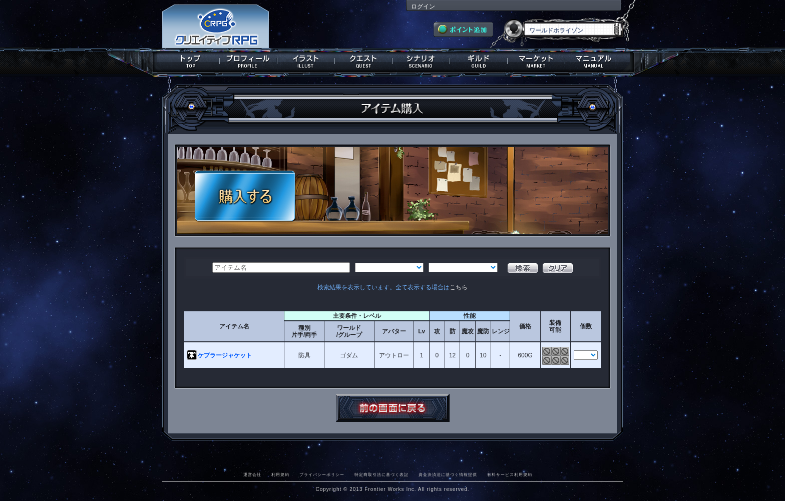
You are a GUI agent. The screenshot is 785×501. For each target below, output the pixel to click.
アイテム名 (234, 326)
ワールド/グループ (349, 331)
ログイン (423, 6)
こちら (459, 287)
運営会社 (252, 474)
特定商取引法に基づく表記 (381, 474)
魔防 (483, 331)
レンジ (501, 331)
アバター (394, 331)
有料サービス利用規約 (509, 474)
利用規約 (280, 474)
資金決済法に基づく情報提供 (448, 474)
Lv (421, 331)
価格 (525, 326)
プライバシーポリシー (321, 474)
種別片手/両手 (304, 331)
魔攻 (468, 331)
